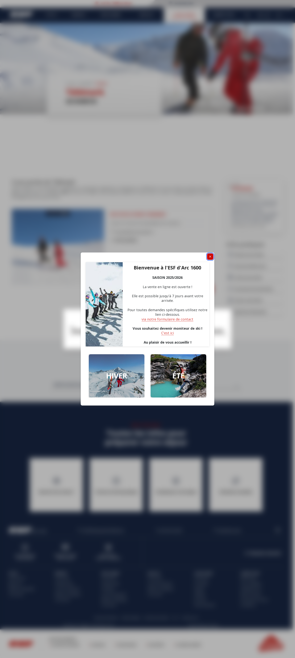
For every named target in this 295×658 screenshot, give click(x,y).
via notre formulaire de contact (167, 319)
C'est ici (167, 333)
